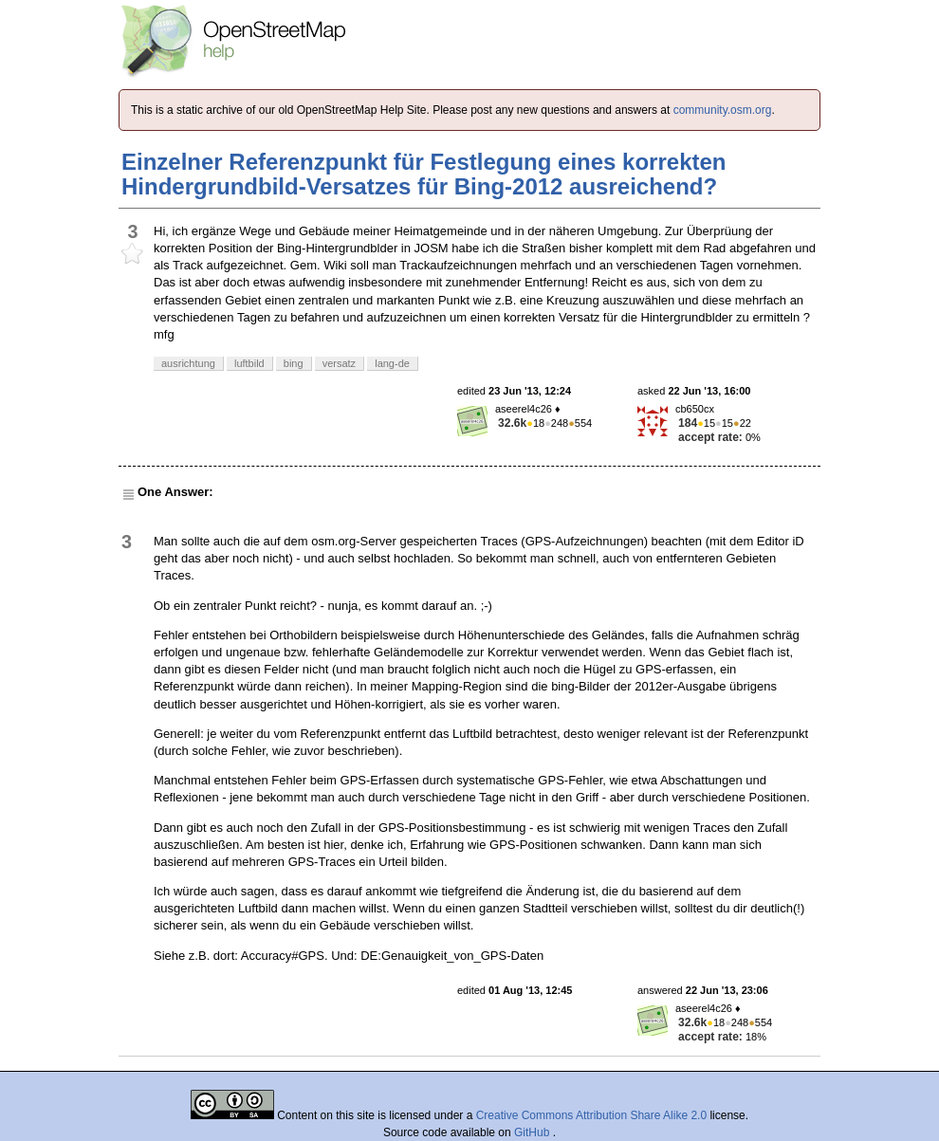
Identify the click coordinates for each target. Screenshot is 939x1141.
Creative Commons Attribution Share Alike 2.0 (591, 1115)
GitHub (533, 1132)
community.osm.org (722, 110)
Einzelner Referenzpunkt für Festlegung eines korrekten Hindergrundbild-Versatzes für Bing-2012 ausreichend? (423, 174)
